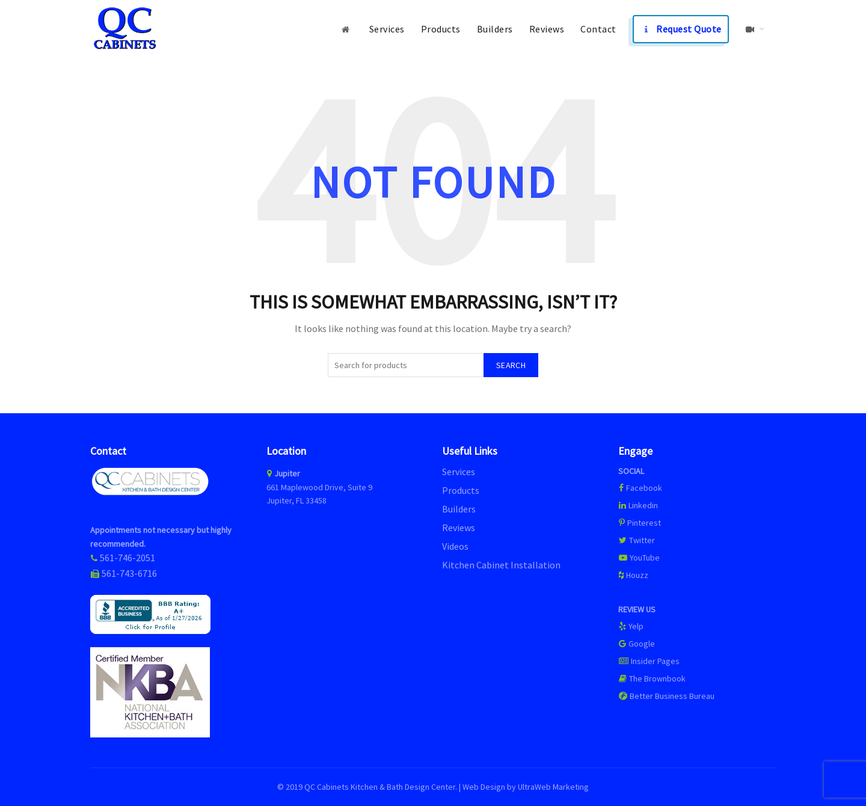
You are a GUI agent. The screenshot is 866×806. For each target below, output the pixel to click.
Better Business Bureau (666, 696)
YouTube (639, 557)
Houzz (633, 575)
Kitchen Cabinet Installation (501, 565)
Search (511, 365)
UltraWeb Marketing (553, 786)
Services (387, 29)
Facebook (644, 487)
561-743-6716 (129, 573)
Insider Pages (649, 661)
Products (441, 29)
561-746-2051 (127, 558)
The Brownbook (652, 678)
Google (636, 643)
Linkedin (638, 505)
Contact (598, 29)
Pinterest (639, 522)
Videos (455, 546)
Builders (495, 29)
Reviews (547, 29)
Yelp (630, 626)
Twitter (636, 540)
